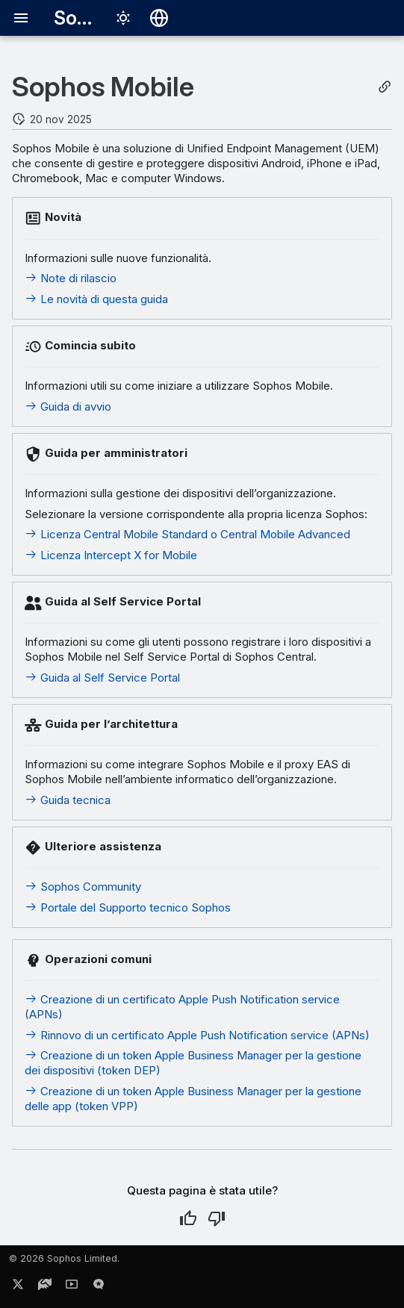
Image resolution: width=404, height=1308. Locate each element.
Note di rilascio (70, 278)
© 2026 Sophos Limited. (64, 1258)
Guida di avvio (68, 406)
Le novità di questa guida (96, 299)
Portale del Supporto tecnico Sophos (128, 907)
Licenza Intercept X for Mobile (111, 555)
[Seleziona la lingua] (159, 18)
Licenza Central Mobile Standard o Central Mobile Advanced (187, 534)
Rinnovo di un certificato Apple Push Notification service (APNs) (197, 1035)
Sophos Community (83, 886)
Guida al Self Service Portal (102, 677)
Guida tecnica (68, 800)
